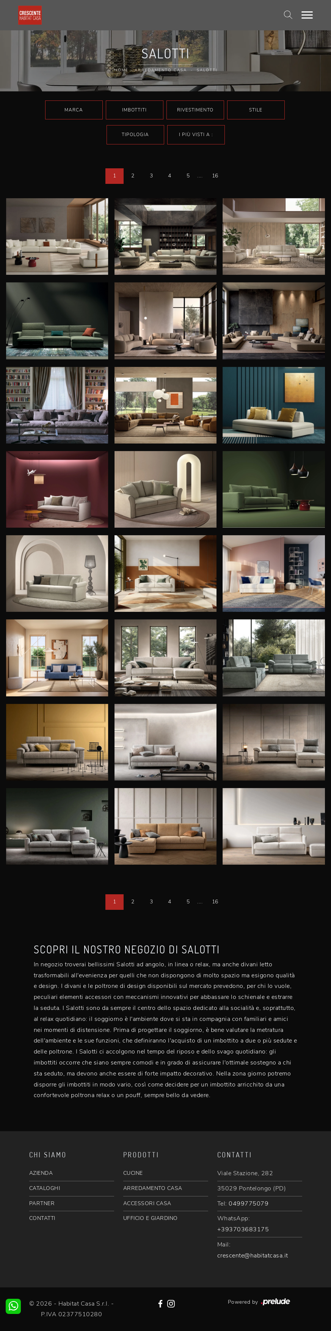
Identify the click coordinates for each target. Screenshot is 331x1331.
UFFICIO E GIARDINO (150, 1218)
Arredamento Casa (161, 70)
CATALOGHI (44, 1188)
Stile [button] (255, 110)
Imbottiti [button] (134, 110)
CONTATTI (42, 1218)
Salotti (207, 70)
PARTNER (42, 1203)
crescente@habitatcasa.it (252, 1255)
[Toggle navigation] (307, 15)
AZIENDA (41, 1173)
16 (215, 175)
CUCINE (133, 1173)
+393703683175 (243, 1229)
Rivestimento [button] (195, 110)
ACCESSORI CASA (147, 1203)
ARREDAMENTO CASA (152, 1188)
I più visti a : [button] (196, 135)
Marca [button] (73, 110)
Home (121, 70)
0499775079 (248, 1203)
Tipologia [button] (135, 135)
